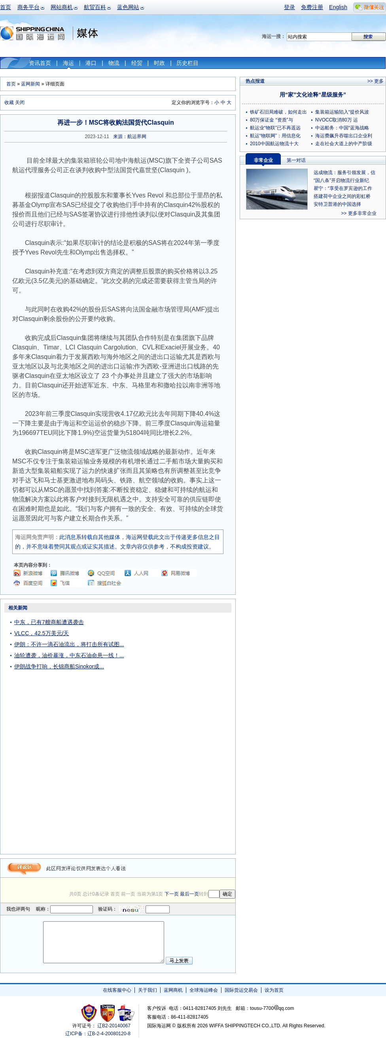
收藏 (9, 102)
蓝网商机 (173, 990)
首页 (5, 7)
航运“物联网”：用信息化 (275, 136)
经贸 (136, 63)
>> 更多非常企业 (358, 213)
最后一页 (189, 894)
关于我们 (147, 990)
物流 (113, 63)
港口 (90, 63)
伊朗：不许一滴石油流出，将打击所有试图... (69, 644)
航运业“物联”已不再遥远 (275, 128)
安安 (125, 1013)
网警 (108, 1013)
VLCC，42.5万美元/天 (41, 633)
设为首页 (274, 990)
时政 (159, 63)
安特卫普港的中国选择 (337, 204)
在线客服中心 (117, 990)
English (338, 7)
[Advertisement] (201, 731)
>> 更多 (375, 81)
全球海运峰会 (203, 990)
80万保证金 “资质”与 (271, 120)
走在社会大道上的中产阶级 (343, 143)
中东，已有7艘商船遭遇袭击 (49, 622)
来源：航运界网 (129, 136)
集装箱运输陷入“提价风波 (342, 112)
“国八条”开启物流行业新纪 (341, 180)
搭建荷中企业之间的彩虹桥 (342, 196)
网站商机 (62, 7)
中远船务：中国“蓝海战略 (342, 128)
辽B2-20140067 (114, 1026)
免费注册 (312, 7)
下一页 (172, 894)
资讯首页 (40, 63)
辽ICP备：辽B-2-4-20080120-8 (98, 1033)
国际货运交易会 (241, 990)
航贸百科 (95, 7)
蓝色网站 (128, 7)
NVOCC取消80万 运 (336, 120)
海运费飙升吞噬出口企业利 (343, 136)
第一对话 (296, 160)
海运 (68, 63)
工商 (90, 1013)
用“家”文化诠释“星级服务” (313, 94)
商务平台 (28, 7)
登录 (289, 7)
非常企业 (263, 160)
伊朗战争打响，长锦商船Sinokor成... (59, 666)
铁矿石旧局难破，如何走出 (278, 112)
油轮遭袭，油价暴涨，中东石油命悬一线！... (69, 655)
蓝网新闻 (30, 84)
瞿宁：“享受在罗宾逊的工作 (343, 188)
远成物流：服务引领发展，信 (344, 172)
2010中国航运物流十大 (274, 143)
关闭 (20, 102)
